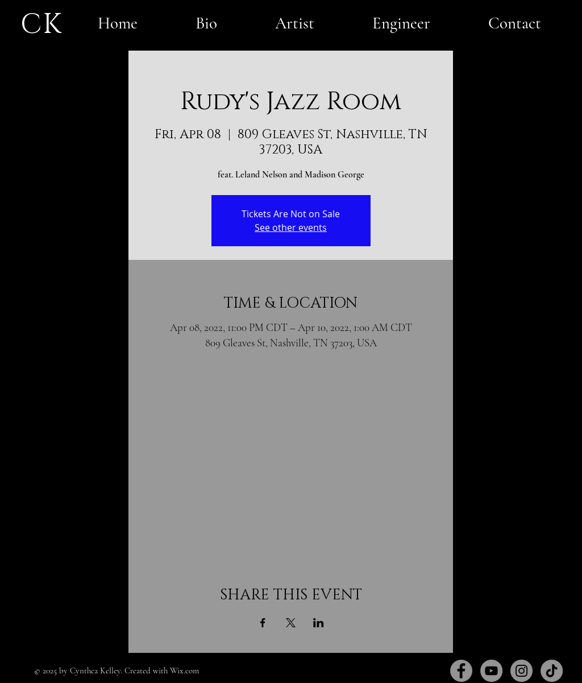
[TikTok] (552, 671)
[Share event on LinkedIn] (318, 622)
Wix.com (184, 670)
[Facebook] (461, 671)
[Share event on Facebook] (262, 622)
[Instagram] (521, 671)
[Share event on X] (290, 622)
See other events (291, 227)
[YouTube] (491, 671)
